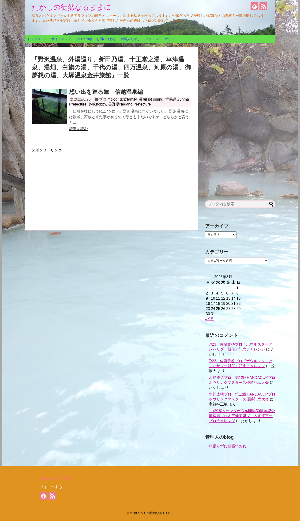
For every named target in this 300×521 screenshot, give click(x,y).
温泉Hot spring (151, 99)
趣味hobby (97, 104)
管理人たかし (130, 39)
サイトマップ (61, 39)
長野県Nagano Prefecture (129, 104)
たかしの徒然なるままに (71, 7)
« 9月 (209, 319)
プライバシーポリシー (161, 39)
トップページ (37, 39)
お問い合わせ (106, 39)
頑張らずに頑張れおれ (227, 446)
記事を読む (78, 129)
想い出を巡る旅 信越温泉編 (106, 92)
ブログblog (84, 39)
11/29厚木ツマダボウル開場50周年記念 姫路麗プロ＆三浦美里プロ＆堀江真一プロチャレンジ (244, 416)
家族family (128, 99)
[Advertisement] (71, 186)
